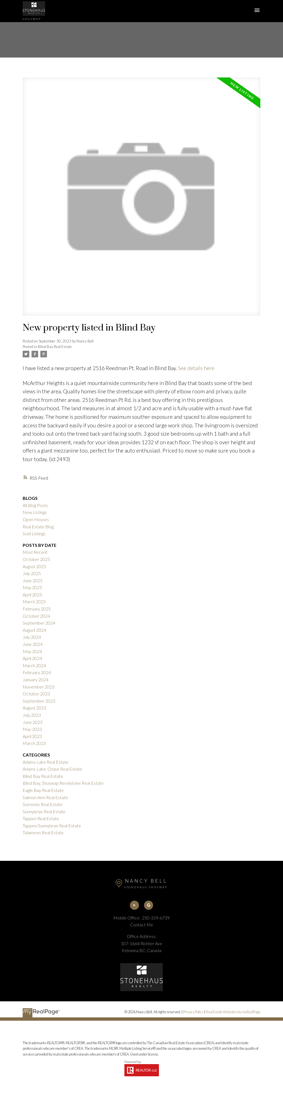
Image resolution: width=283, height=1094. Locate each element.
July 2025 (32, 573)
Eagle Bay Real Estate (43, 790)
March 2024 (34, 665)
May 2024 (32, 651)
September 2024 (39, 622)
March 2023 (34, 743)
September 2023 (39, 700)
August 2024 (34, 630)
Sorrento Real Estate (42, 804)
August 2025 (34, 566)
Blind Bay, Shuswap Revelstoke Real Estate (63, 783)
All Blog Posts (35, 505)
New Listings (35, 512)
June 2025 (33, 580)
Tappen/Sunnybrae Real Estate (52, 825)
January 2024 (35, 679)
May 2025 (32, 587)
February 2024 (37, 672)
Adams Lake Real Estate (46, 762)
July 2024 (32, 637)
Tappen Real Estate (41, 818)
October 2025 (36, 559)
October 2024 (36, 616)
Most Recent (35, 552)
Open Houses (36, 519)
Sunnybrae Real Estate (44, 811)
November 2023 (38, 686)
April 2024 (32, 658)
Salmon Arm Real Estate (45, 797)
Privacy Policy (193, 1012)
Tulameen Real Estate (43, 832)
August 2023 (34, 707)
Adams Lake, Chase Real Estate (52, 768)
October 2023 (36, 693)
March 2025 (34, 601)
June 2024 (33, 644)
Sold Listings (34, 533)
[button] (134, 905)
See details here (196, 368)
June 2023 (33, 722)
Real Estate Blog (38, 526)
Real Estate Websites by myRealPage (233, 1012)
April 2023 (32, 736)
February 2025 (37, 608)
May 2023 (32, 729)
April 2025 (32, 594)
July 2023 (32, 715)
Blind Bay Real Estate (55, 346)
